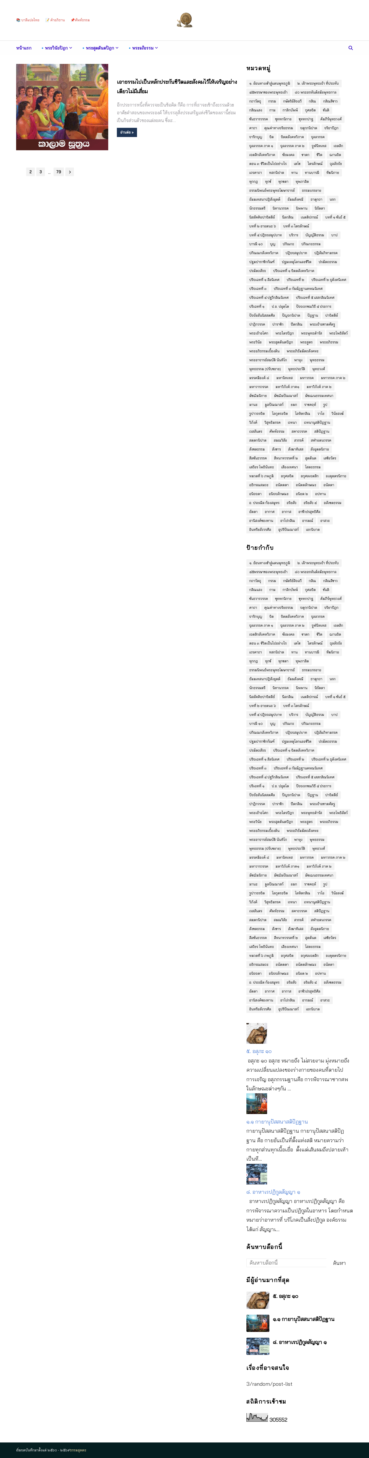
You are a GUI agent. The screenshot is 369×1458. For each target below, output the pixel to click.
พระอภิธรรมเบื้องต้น (264, 351)
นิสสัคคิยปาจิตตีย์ (262, 217)
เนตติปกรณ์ (309, 217)
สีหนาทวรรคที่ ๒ (286, 458)
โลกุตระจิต (280, 413)
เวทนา (292, 422)
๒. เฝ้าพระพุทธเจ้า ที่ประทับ (318, 83)
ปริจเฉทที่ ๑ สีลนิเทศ (264, 279)
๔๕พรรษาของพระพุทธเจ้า (268, 92)
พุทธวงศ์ (318, 369)
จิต (271, 137)
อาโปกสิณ (287, 520)
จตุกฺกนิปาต (308, 128)
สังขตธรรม (257, 449)
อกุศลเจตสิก (310, 476)
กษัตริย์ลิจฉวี (292, 101)
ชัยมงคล (288, 155)
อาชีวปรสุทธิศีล (309, 512)
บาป (334, 235)
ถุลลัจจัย (336, 163)
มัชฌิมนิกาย (258, 396)
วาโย (320, 413)
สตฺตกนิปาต (258, 440)
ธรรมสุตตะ (78, 1450)
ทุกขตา (283, 181)
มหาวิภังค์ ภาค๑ (287, 387)
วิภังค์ (253, 422)
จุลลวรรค (318, 137)
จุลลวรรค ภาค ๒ (292, 146)
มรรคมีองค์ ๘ (259, 378)
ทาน (294, 172)
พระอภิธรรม (329, 342)
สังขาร (276, 449)
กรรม (272, 101)
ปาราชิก (278, 324)
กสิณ (312, 101)
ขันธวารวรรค (258, 119)
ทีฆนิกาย (332, 172)
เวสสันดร (255, 431)
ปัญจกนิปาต (291, 315)
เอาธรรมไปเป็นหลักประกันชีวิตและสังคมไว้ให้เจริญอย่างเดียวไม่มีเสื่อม (177, 86)
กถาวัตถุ (255, 101)
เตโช (297, 163)
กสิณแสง (255, 110)
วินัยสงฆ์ (338, 413)
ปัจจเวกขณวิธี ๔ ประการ (313, 306)
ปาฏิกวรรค (257, 324)
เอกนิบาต (313, 529)
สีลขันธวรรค (258, 458)
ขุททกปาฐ (306, 119)
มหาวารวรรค (258, 387)
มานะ (253, 404)
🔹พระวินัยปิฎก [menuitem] (54, 48)
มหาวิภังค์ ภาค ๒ (319, 387)
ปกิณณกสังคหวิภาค (263, 253)
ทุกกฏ (253, 181)
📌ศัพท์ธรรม (80, 20)
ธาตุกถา (316, 199)
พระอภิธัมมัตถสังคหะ (303, 351)
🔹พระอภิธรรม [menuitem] (140, 48)
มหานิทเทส (284, 378)
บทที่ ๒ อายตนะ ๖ (262, 226)
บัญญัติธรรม (314, 235)
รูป (325, 404)
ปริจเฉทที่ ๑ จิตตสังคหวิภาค (293, 271)
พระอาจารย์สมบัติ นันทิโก (268, 360)
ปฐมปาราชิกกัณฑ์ (262, 262)
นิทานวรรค (281, 208)
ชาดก (305, 155)
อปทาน (320, 494)
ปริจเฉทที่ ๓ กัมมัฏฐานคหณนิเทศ (298, 288)
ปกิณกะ (288, 244)
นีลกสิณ (288, 217)
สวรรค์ (299, 440)
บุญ (272, 244)
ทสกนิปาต (276, 172)
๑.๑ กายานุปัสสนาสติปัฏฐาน (277, 1121)
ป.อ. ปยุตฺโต (280, 306)
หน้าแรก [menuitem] (23, 48)
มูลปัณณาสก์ (274, 404)
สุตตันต (310, 458)
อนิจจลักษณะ (279, 494)
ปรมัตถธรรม (328, 262)
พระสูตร (306, 342)
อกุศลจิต (287, 476)
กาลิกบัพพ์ (290, 110)
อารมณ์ (307, 520)
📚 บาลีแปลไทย (27, 20)
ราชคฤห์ (310, 404)
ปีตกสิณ (297, 324)
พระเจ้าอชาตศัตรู (322, 324)
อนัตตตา (282, 485)
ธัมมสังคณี (295, 199)
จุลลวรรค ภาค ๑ (261, 146)
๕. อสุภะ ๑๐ (259, 1051)
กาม (272, 110)
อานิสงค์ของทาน (261, 520)
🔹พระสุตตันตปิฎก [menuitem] (97, 48)
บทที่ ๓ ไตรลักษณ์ (296, 226)
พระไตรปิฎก (284, 333)
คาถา (253, 128)
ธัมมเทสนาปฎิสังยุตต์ (264, 199)
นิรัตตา (320, 208)
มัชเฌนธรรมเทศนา (319, 396)
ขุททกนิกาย (283, 119)
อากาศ (270, 512)
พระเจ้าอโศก (258, 333)
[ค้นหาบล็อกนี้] (286, 1263)
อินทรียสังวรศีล (260, 529)
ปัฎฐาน (312, 315)
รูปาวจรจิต (257, 413)
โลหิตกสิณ (302, 413)
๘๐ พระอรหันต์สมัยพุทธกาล (315, 92)
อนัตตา (329, 485)
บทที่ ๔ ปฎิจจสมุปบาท (265, 235)
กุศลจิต (310, 110)
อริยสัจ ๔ (310, 503)
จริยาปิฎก (331, 128)
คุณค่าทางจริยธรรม (278, 128)
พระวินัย (255, 342)
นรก (333, 199)
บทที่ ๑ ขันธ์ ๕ (335, 217)
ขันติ (326, 110)
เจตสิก (338, 146)
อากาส (286, 512)
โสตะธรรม (313, 467)
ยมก (294, 404)
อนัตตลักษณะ (306, 485)
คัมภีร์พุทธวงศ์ (331, 119)
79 (58, 172)
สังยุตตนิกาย (320, 449)
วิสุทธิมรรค (273, 422)
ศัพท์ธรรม (276, 431)
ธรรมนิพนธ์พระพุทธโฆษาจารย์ (272, 190)
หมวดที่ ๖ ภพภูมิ (261, 476)
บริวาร (293, 235)
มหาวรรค (307, 378)
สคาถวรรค (299, 431)
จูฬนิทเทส (319, 146)
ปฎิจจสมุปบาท (296, 253)
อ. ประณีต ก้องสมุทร (264, 503)
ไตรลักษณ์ (315, 163)
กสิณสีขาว (330, 101)
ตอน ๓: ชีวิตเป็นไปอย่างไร (268, 163)
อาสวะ (325, 520)
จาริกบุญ (255, 137)
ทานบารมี (312, 172)
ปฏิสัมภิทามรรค (326, 253)
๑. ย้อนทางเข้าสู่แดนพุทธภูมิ (269, 83)
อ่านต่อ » (127, 132)
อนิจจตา (255, 494)
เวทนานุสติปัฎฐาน (317, 422)
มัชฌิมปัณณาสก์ (286, 396)
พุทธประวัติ (296, 369)
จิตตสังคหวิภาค (292, 137)
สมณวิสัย (280, 440)
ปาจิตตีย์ (331, 315)
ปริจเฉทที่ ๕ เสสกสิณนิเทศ (315, 297)
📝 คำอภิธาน (55, 20)
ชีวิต (319, 155)
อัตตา (253, 512)
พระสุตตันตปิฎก (281, 342)
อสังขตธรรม (332, 503)
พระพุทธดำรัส (311, 333)
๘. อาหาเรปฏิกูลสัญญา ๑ (273, 1192)
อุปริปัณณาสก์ (288, 529)
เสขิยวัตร (330, 458)
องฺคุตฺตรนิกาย (336, 476)
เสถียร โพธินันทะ (261, 467)
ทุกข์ (268, 181)
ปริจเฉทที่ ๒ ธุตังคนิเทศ (328, 279)
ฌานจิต (335, 155)
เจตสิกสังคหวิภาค (262, 155)
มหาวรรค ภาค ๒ (333, 378)
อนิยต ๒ (302, 494)
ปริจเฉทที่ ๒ (295, 279)
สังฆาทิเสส (295, 449)
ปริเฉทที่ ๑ (257, 306)
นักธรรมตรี (257, 208)
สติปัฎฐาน (321, 431)
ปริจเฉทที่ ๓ (258, 288)
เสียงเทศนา (289, 467)
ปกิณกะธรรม (311, 244)
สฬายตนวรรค (321, 440)
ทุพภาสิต (302, 181)
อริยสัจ (291, 503)
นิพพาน (301, 208)
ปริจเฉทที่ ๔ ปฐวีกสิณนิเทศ (269, 297)
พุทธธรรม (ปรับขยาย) (265, 369)
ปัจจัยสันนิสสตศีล (262, 315)
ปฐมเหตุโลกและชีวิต (296, 262)
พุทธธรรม (317, 360)
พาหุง (298, 360)
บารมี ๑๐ (256, 244)
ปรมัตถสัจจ (257, 271)
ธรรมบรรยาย (311, 190)
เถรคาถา (255, 172)
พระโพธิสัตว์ (338, 333)
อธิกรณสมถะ (259, 485)
